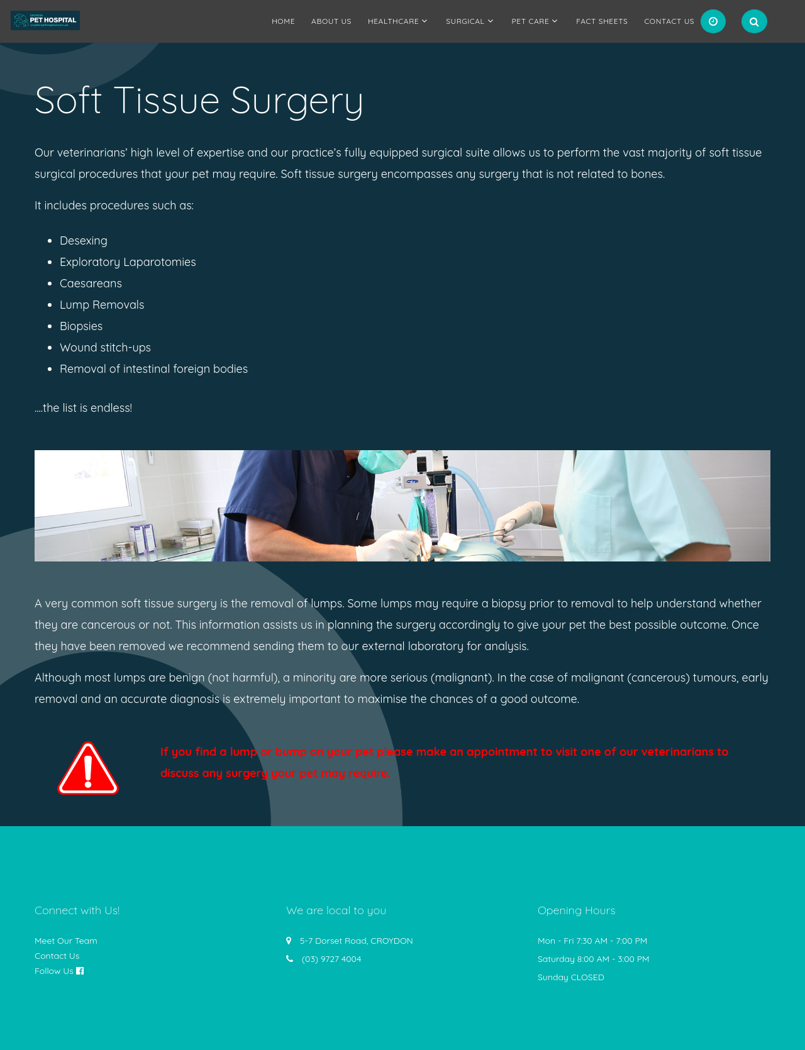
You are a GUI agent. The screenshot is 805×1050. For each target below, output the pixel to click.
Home (283, 21)
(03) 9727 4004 (331, 958)
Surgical (465, 21)
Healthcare (393, 21)
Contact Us (669, 21)
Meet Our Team (66, 940)
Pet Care (531, 21)
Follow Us (54, 970)
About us (331, 21)
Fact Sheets (602, 21)
